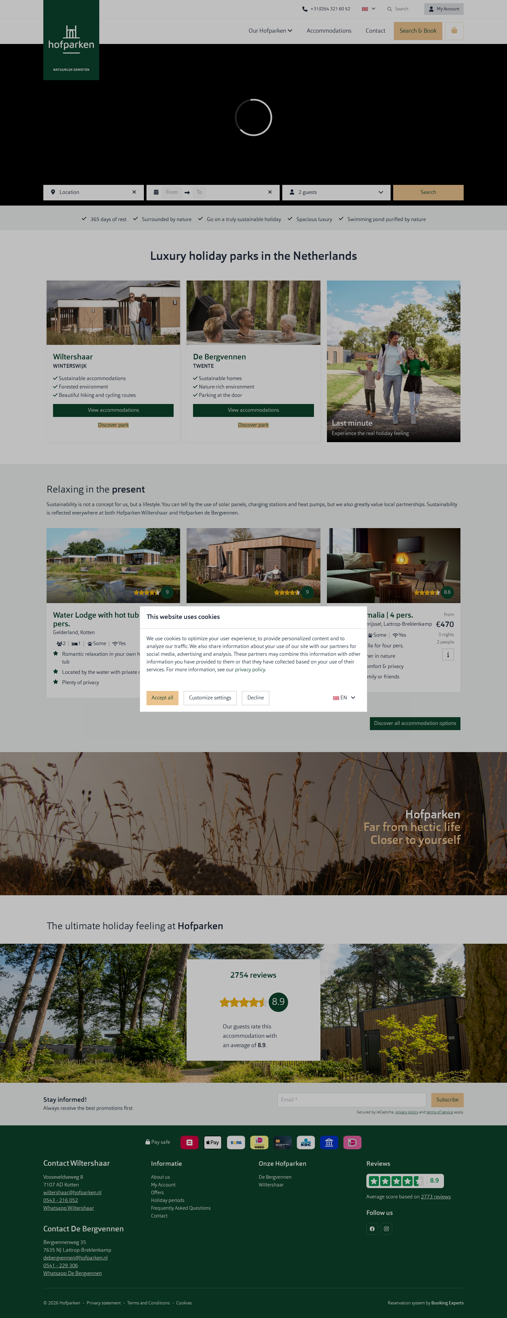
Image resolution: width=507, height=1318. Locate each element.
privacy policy (250, 670)
